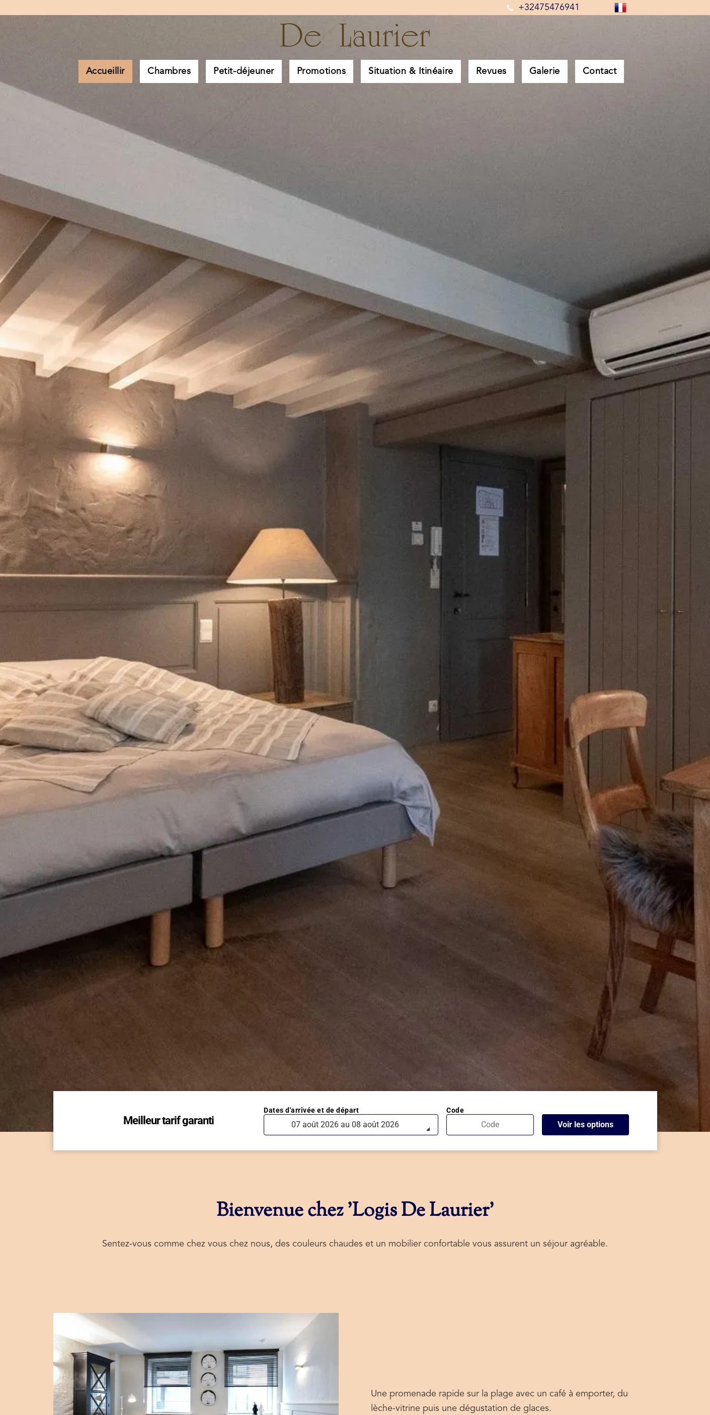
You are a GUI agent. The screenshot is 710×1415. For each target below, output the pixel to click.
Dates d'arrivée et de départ (311, 1110)
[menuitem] (109, 71)
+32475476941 (549, 7)
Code (455, 1110)
